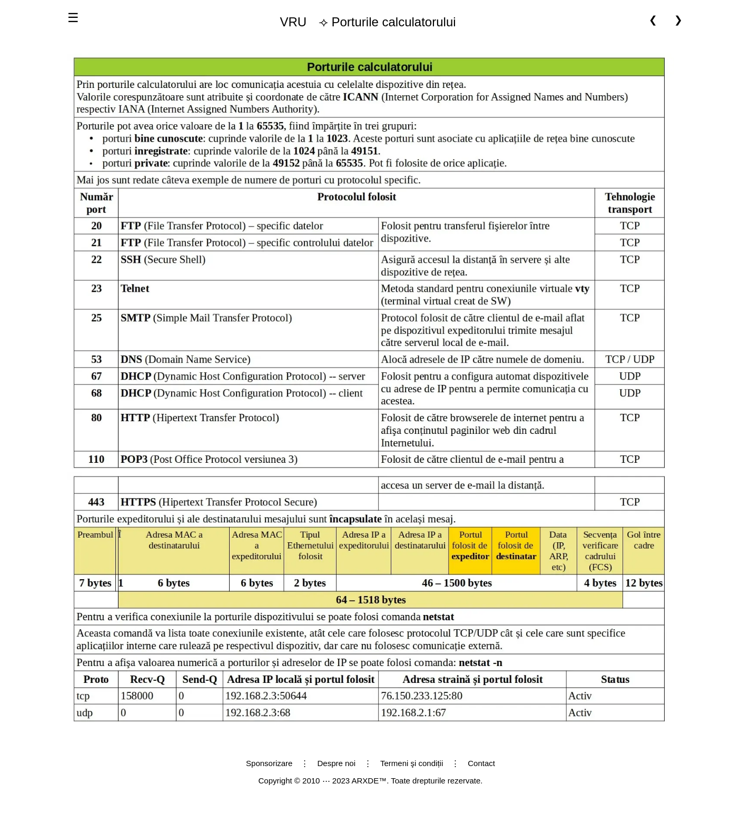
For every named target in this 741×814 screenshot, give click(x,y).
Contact (481, 763)
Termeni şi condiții (411, 763)
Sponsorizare (269, 763)
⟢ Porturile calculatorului (363, 22)
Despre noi (336, 763)
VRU (293, 22)
